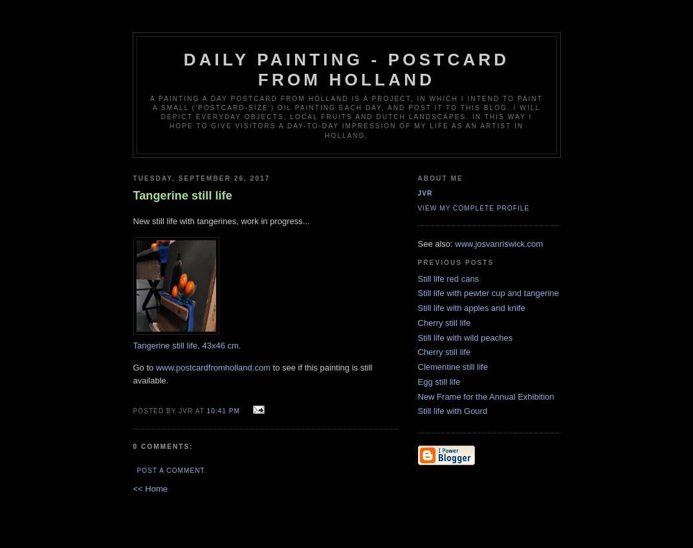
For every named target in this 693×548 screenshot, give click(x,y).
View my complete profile (474, 208)
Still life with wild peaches (465, 338)
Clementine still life (453, 367)
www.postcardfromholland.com (213, 367)
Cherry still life (444, 323)
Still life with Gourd (453, 411)
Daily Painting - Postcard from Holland (347, 69)
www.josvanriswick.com (499, 244)
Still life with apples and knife (471, 308)
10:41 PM (223, 411)
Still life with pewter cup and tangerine (488, 293)
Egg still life (439, 382)
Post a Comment (171, 470)
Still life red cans (448, 279)
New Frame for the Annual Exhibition (486, 397)
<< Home (150, 489)
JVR (425, 193)
